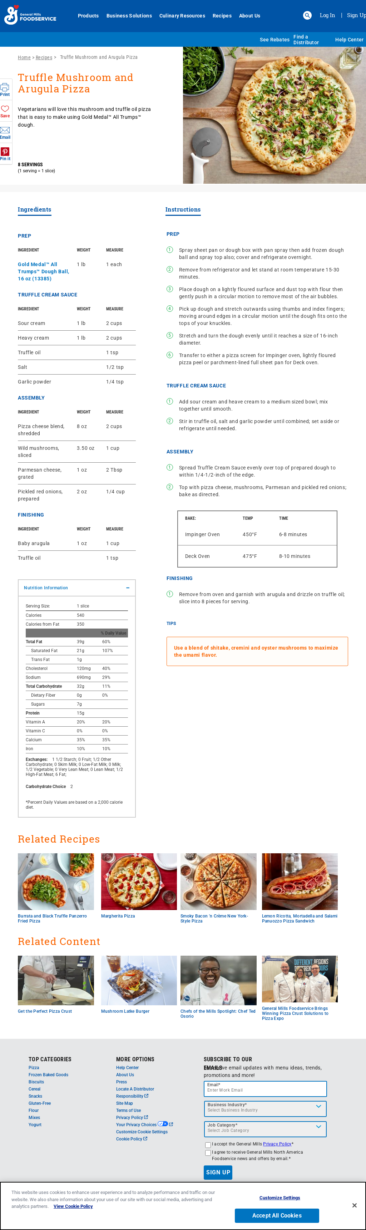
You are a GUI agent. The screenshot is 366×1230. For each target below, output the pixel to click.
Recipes (222, 16)
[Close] (354, 1205)
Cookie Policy (131, 1139)
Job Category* (223, 1125)
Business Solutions (129, 16)
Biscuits (36, 1081)
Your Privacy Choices (144, 1124)
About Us (249, 16)
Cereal (34, 1089)
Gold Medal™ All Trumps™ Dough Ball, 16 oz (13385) (43, 271)
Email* (214, 1084)
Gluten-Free (40, 1103)
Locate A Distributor (135, 1089)
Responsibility (132, 1096)
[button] (307, 15)
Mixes (34, 1117)
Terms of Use (128, 1110)
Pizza (34, 1067)
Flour (34, 1110)
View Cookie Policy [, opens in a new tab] (73, 1206)
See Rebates (275, 39)
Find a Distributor (306, 39)
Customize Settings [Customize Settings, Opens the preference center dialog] (279, 1198)
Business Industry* (227, 1104)
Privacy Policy (132, 1117)
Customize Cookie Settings (142, 1131)
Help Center (349, 39)
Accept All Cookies (277, 1215)
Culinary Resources (182, 16)
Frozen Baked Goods (48, 1074)
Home (24, 57)
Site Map (124, 1103)
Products (88, 16)
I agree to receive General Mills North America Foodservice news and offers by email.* (257, 1155)
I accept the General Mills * (252, 1144)
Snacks (35, 1096)
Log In (327, 15)
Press (121, 1081)
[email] (265, 1089)
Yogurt (35, 1124)
